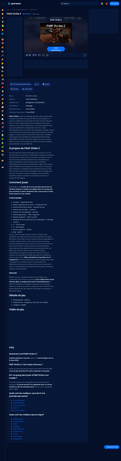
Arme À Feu (27, 89)
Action (45, 84)
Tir (36, 84)
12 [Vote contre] (34, 55)
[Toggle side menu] (2, 3)
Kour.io (15, 408)
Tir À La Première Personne (21, 84)
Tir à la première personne (20, 9)
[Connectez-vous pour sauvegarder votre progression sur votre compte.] (43, 55)
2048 (15, 424)
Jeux (8, 9)
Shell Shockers (18, 403)
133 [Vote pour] (28, 55)
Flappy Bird (17, 439)
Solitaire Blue (18, 419)
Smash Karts (18, 431)
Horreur (14, 89)
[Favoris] (39, 55)
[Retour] (47, 55)
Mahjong (16, 426)
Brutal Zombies (19, 410)
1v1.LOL (15, 434)
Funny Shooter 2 (19, 400)
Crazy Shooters (19, 405)
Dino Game (17, 436)
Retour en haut (112, 447)
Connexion (114, 4)
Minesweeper (18, 421)
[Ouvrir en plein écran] (85, 55)
